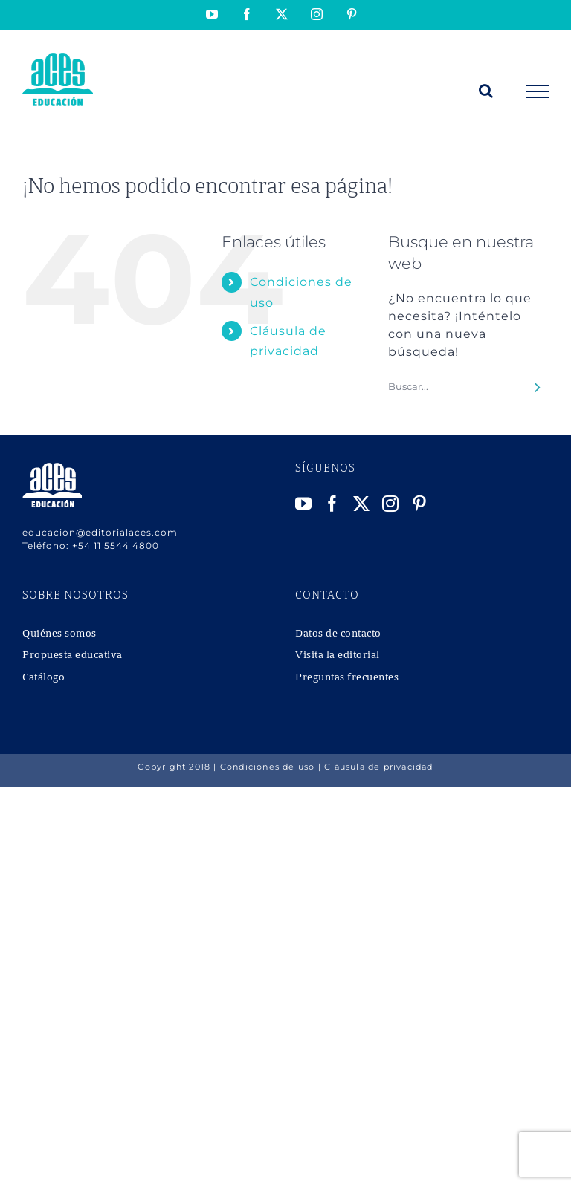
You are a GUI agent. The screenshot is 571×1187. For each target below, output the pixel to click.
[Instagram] (390, 503)
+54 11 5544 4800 (115, 545)
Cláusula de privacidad (378, 766)
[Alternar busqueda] (486, 90)
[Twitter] (361, 503)
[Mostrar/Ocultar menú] (538, 91)
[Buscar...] (457, 386)
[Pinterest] (419, 503)
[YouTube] (303, 503)
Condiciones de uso (267, 766)
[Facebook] (332, 503)
